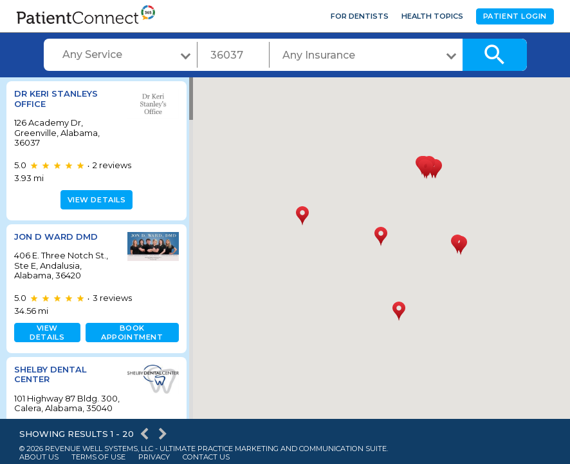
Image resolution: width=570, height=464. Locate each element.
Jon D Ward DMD (56, 236)
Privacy (154, 457)
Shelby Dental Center (50, 374)
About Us (39, 457)
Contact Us (206, 457)
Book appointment (129, 333)
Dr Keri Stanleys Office (56, 98)
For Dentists (360, 16)
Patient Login (515, 16)
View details (95, 199)
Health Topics (432, 16)
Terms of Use (98, 457)
